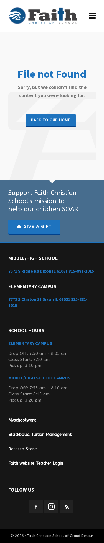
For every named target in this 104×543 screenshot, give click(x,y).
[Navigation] (92, 16)
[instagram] (51, 506)
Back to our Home (50, 120)
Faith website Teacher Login (35, 463)
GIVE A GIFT (34, 226)
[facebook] (36, 506)
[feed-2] (66, 506)
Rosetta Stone (22, 448)
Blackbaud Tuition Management (40, 434)
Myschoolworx (22, 420)
